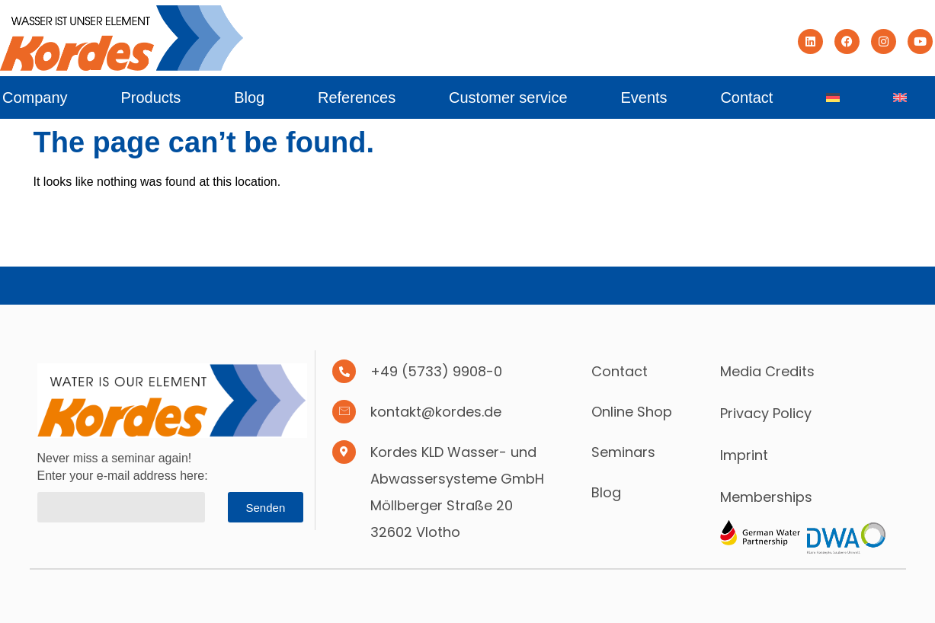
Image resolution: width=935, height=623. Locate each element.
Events (643, 97)
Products (150, 97)
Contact (746, 97)
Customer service (508, 97)
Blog (249, 97)
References (356, 97)
